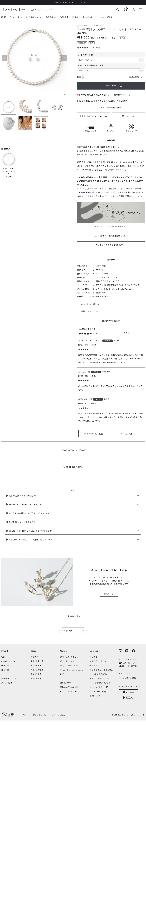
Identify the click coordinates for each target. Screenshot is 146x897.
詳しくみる (109, 593)
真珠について (66, 682)
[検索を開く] (117, 9)
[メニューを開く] (140, 9)
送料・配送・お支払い (69, 657)
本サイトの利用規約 (98, 674)
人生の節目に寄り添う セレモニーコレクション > (73, 2)
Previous (4, 58)
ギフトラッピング (67, 661)
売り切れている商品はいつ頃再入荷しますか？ (30, 539)
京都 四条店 (36, 674)
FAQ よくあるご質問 (69, 665)
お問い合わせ (125, 673)
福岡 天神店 (36, 678)
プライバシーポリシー (98, 661)
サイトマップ (94, 695)
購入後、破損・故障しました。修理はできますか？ (31, 530)
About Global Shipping (72, 669)
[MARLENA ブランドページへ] (45, 9)
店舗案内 (35, 657)
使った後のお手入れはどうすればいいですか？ (30, 513)
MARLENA (6, 665)
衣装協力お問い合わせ (99, 678)
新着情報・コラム (8, 678)
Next (64, 58)
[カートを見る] (125, 9)
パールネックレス (16, 17)
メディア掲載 (6, 682)
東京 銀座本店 (37, 661)
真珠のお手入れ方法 (69, 687)
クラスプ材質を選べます (91, 65)
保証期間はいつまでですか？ (22, 522)
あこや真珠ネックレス (34, 17)
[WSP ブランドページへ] (33, 9)
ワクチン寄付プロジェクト (100, 682)
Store (33, 651)
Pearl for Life (8, 661)
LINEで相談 (128, 116)
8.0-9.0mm (51, 17)
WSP (3, 657)
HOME (3, 17)
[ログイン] (133, 9)
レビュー (64, 674)
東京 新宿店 (36, 665)
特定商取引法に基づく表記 (101, 669)
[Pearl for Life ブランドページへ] (15, 9)
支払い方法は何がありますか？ (23, 495)
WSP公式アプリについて (130, 686)
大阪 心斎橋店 (37, 669)
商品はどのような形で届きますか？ (25, 504)
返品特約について (97, 665)
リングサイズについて (69, 691)
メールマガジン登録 (127, 677)
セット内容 (85, 55)
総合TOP (5, 669)
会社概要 (93, 657)
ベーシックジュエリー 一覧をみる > (111, 226)
